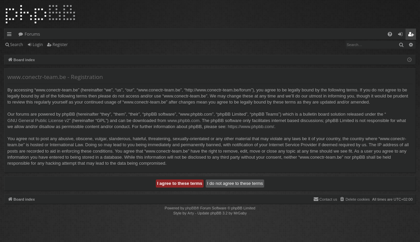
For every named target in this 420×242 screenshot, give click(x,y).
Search (16, 44)
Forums (32, 34)
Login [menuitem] (402, 35)
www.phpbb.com (183, 120)
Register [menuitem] (412, 35)
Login (38, 44)
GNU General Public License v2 (38, 120)
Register (60, 44)
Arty (190, 213)
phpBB (190, 208)
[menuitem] (390, 34)
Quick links (10, 35)
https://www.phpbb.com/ (251, 126)
